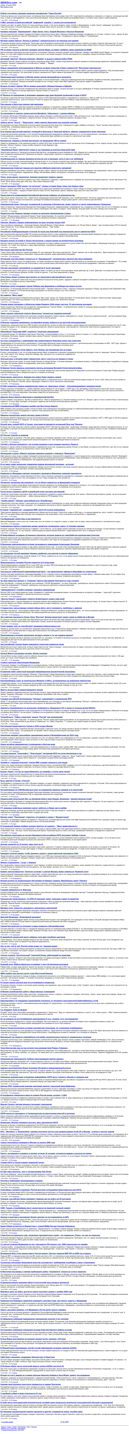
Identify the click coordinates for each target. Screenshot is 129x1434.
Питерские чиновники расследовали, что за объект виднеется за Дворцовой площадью (40, 483)
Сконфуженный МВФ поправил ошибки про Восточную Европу (29, 406)
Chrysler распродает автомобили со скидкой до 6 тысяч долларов (30, 268)
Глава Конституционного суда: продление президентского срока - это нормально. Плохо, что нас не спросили (50, 1235)
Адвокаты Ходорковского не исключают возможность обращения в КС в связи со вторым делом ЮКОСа (48, 708)
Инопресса (16, 256)
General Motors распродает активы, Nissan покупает (24, 653)
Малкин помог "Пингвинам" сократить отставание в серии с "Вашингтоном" (35, 817)
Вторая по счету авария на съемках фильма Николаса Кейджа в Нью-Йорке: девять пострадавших (45, 1375)
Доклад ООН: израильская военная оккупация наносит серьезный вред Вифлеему (38, 1086)
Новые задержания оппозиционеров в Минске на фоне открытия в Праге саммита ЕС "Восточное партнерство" (51, 68)
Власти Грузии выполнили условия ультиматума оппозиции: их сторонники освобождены (41, 1028)
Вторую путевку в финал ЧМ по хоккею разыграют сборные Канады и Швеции (36, 86)
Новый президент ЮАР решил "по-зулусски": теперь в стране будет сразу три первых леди (42, 186)
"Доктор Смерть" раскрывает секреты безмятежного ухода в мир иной (32, 599)
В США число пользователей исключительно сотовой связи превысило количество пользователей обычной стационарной (57, 1403)
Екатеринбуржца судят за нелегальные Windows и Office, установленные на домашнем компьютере (46, 681)
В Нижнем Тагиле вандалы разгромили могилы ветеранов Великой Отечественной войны (41, 368)
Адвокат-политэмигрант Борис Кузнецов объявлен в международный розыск (36, 1068)
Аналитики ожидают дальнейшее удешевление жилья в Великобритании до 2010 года (39, 735)
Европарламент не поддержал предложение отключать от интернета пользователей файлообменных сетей (49, 1001)
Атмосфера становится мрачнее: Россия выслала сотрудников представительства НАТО (41, 1190)
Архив (14, 1427)
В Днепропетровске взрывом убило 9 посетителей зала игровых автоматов (35, 1283)
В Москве (14, 1428)
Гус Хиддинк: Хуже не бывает (14, 1010)
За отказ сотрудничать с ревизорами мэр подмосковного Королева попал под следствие (41, 341)
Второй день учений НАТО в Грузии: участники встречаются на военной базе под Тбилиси (41, 424)
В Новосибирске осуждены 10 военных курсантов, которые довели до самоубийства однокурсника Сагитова (50, 535)
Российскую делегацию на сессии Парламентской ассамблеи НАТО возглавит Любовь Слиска (43, 835)
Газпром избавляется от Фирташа (16, 890)
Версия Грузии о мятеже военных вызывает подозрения (26, 1104)
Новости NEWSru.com (9, 1430)
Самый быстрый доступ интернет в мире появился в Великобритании (32, 926)
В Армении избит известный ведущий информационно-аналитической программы (38, 672)
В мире (15, 74)
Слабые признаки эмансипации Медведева (20, 663)
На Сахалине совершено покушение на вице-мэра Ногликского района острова (36, 1330)
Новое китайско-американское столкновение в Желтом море (28, 744)
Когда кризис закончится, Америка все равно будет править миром (31, 377)
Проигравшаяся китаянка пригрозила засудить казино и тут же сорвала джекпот (37, 635)
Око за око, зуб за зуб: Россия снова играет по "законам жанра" (29, 946)
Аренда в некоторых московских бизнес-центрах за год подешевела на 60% (35, 1217)
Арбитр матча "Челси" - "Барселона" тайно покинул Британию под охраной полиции (39, 123)
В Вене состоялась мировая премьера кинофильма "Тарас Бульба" (31, 13)
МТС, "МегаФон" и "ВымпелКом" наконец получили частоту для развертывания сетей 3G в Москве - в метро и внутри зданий (57, 1132)
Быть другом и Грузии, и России (15, 781)
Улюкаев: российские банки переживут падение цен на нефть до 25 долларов (36, 1199)
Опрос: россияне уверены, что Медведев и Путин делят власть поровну (33, 1310)
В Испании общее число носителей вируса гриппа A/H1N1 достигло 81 (32, 1366)
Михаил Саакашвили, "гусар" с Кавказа (18, 863)
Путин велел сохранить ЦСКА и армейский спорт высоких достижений (32, 492)
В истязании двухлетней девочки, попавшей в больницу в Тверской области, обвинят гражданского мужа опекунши (53, 132)
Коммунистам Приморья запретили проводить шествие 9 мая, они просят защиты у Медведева (44, 1301)
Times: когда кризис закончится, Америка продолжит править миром (32, 177)
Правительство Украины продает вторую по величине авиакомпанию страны (36, 213)
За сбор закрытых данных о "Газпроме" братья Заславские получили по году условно (40, 581)
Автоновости (16, 1151)
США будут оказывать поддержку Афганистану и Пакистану (28, 1357)
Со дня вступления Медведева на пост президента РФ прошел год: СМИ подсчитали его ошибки (44, 1244)
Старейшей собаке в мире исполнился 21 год (21, 1393)
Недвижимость (17, 365)
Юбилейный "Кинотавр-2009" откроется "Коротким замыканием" (30, 332)
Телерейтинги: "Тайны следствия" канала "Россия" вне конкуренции (32, 717)
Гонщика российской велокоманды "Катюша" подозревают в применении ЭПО (36, 699)
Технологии (16, 394)
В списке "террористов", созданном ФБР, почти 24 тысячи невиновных (33, 510)
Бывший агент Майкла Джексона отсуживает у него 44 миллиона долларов (34, 964)
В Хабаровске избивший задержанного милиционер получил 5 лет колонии (34, 1319)
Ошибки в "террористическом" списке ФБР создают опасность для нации (34, 763)
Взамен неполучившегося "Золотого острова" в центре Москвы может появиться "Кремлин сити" (45, 872)
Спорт (14, 65)
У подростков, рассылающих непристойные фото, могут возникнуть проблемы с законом (41, 608)
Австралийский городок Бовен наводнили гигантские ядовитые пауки (32, 644)
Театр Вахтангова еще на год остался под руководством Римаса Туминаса (34, 1048)
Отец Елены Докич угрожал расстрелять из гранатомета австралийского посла (36, 277)
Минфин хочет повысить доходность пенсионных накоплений (29, 908)
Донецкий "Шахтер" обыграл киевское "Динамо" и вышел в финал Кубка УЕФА (36, 59)
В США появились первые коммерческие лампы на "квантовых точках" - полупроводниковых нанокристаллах (51, 386)
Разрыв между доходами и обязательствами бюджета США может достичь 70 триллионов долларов (46, 304)
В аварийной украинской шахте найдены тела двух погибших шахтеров (33, 937)
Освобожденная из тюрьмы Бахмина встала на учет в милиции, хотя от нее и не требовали (42, 159)
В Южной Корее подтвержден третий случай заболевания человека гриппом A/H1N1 (38, 1348)
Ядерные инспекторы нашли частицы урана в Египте (25, 415)
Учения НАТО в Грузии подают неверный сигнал (22, 1163)
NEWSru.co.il (5, 1428)
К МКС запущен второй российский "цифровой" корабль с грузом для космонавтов (38, 23)
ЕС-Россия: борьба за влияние (14, 435)
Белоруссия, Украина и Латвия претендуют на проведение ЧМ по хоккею (33, 141)
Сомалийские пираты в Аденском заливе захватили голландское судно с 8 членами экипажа (42, 526)
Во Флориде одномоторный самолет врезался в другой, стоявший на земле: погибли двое (41, 1412)
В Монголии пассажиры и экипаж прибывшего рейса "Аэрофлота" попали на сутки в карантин (43, 1272)
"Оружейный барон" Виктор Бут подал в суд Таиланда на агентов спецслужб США (38, 150)
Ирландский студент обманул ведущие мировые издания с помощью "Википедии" (38, 453)
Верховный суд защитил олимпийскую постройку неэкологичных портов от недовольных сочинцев (46, 1037)
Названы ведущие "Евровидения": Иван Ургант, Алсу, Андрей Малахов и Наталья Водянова (42, 32)
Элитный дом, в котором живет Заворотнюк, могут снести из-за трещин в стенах (37, 359)
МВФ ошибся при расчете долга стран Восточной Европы (27, 973)
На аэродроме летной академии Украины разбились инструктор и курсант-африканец (39, 553)
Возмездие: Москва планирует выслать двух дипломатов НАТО (29, 1123)
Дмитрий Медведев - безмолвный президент (21, 917)
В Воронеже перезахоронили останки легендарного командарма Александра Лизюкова (40, 544)
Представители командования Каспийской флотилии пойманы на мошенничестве (38, 195)
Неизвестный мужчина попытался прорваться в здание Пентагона (31, 1384)
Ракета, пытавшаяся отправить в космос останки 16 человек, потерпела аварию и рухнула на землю (46, 1153)
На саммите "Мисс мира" (12, 295)
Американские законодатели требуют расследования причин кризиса (32, 1059)
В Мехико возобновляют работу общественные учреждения (28, 992)
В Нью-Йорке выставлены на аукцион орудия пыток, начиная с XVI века (33, 1339)
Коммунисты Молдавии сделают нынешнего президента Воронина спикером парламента (41, 473)
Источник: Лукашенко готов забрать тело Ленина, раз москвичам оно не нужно (36, 350)
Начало (3, 1427)
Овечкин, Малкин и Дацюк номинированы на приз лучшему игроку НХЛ (33, 223)
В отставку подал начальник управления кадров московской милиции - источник (37, 464)
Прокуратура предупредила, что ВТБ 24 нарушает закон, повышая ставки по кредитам (40, 899)
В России (15, 29)
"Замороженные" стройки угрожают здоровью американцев (28, 590)
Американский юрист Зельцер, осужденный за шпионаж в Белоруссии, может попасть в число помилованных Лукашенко (56, 204)
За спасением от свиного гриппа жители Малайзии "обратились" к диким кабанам (38, 113)
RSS (28, 1427)
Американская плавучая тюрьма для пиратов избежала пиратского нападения (36, 168)
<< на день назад (7, 1422)
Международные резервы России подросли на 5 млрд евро (27, 563)
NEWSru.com (9, 2)
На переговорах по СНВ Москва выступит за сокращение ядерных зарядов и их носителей (42, 790)
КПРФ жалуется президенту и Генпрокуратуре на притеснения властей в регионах (38, 1113)
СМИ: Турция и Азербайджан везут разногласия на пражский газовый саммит (36, 1208)
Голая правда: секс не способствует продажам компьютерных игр (30, 626)
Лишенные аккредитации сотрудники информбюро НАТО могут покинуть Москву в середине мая (44, 1077)
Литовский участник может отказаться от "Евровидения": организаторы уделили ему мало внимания (46, 259)
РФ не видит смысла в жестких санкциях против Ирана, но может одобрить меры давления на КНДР (46, 50)
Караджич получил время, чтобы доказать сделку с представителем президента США (39, 853)
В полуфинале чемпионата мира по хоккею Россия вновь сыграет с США (34, 1095)
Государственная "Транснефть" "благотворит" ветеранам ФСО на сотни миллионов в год (41, 753)
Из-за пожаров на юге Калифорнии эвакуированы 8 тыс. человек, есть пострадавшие (39, 1019)
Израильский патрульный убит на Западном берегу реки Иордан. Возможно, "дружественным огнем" (46, 799)
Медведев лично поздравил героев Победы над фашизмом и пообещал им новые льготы (41, 286)
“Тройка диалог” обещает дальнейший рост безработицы (27, 501)
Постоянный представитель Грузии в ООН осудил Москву (27, 726)
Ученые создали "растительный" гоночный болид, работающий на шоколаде (35, 955)
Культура (15, 20)
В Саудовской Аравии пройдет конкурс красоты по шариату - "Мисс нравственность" (39, 826)
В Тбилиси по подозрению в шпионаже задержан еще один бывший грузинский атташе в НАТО (43, 95)
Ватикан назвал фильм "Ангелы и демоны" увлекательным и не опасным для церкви (39, 41)
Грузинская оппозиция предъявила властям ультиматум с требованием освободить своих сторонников (48, 1263)
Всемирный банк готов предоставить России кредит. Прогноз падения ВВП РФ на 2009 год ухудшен (46, 1253)
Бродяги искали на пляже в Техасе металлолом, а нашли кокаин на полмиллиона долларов (42, 241)
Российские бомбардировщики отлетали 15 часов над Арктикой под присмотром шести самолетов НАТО (48, 232)
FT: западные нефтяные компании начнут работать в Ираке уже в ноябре (34, 808)
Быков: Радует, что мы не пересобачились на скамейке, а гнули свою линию (35, 772)
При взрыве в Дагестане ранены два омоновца (22, 104)
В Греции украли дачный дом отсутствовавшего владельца (27, 983)
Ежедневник (22, 1427)
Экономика (16, 184)
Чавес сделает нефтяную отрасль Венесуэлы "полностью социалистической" (36, 313)
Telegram (34, 1427)
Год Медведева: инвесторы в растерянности (21, 519)
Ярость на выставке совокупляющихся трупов (22, 690)
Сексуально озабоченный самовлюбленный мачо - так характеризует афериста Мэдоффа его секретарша (48, 572)
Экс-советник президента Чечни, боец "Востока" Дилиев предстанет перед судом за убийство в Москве (47, 617)
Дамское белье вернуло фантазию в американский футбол (27, 397)
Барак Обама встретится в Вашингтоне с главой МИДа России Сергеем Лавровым (38, 1226)
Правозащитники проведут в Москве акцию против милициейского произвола (36, 77)
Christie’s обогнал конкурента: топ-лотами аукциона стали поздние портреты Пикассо (39, 444)
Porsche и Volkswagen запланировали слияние (22, 1181)
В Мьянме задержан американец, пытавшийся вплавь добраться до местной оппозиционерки (43, 323)
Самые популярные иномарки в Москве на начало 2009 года (28, 1143)
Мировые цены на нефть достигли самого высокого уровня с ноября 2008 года (36, 1292)
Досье (9, 1427)
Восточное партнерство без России (17, 250)
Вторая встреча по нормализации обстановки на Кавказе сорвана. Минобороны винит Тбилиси (44, 881)
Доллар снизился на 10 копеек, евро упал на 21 (22, 844)
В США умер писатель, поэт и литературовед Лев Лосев (26, 1172)
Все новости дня (7, 7)
